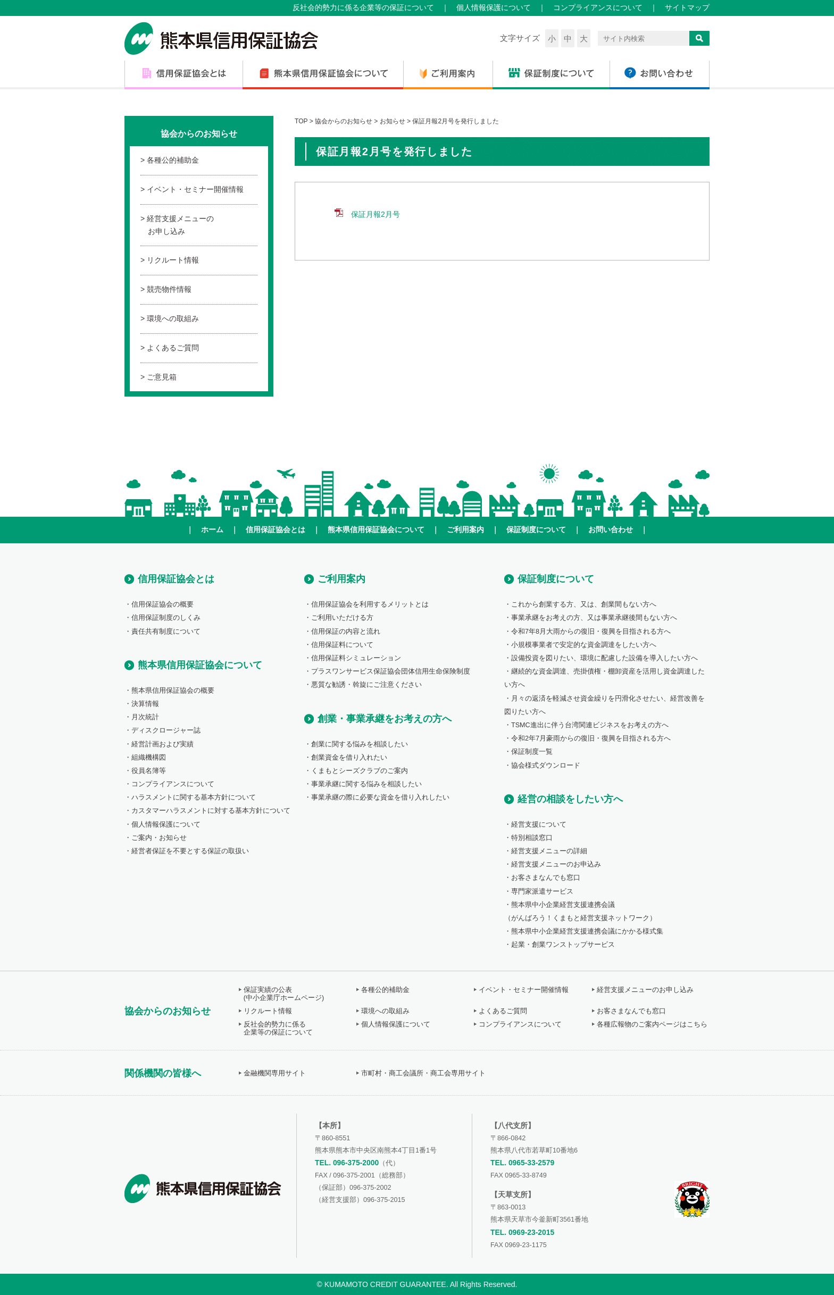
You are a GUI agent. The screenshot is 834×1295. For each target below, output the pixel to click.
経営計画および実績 (162, 744)
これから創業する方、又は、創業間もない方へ (583, 604)
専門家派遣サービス (542, 891)
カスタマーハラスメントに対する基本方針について (210, 810)
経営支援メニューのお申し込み (180, 225)
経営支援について (538, 824)
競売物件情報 (169, 289)
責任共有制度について (166, 631)
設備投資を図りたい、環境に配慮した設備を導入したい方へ (604, 658)
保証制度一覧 (532, 751)
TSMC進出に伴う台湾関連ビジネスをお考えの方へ (590, 725)
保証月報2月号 (375, 214)
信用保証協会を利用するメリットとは (370, 604)
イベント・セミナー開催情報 (195, 189)
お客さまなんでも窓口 (545, 877)
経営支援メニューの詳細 (549, 851)
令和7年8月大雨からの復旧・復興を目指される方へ (591, 631)
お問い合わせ (610, 529)
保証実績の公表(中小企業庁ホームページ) (284, 994)
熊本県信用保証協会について (376, 529)
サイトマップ (687, 7)
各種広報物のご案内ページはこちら (652, 1024)
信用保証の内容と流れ (345, 631)
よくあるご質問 (173, 347)
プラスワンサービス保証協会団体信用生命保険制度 (390, 671)
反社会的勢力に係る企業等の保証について (363, 7)
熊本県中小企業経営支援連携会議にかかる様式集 (587, 931)
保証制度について (536, 529)
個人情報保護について (493, 7)
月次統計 (145, 717)
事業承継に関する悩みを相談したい (366, 784)
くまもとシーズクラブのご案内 (359, 771)
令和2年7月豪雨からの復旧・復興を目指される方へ (591, 738)
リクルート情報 (173, 260)
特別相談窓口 (532, 838)
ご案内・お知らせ (159, 838)
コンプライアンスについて (598, 7)
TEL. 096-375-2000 (347, 1162)
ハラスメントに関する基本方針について (193, 797)
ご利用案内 (465, 529)
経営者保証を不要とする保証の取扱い (190, 851)
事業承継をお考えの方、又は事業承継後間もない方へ (594, 617)
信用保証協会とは (275, 529)
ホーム (212, 529)
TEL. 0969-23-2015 (522, 1232)
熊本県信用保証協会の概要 (172, 690)
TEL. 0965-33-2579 (522, 1162)
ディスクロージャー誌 (166, 730)
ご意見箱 (162, 377)
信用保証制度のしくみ (166, 617)
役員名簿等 (148, 771)
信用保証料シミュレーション (356, 658)
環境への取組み (173, 318)
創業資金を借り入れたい (349, 757)
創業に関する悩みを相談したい (359, 744)
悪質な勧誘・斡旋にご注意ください (366, 684)
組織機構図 (148, 757)
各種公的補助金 (173, 160)
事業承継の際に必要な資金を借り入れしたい (380, 797)
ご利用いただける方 (342, 617)
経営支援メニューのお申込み (556, 864)
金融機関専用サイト (275, 1073)
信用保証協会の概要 (162, 604)
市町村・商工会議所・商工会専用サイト (423, 1073)
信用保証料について (342, 645)
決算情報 (145, 704)
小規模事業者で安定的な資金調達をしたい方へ (583, 645)
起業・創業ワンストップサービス (563, 944)
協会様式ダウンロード (545, 765)
